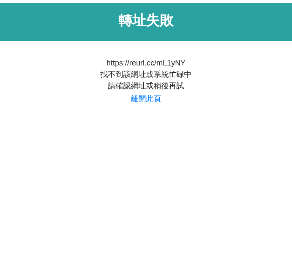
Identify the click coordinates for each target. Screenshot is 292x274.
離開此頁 (146, 98)
